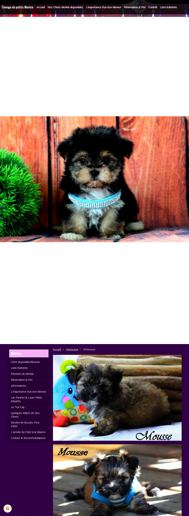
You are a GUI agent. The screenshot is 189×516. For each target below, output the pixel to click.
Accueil (41, 7)
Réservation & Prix (135, 7)
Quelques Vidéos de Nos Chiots (25, 414)
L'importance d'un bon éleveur (103, 7)
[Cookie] (8, 509)
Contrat (152, 7)
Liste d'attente (168, 7)
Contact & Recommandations (28, 438)
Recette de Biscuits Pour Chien (25, 424)
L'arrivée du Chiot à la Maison (28, 432)
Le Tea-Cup (17, 407)
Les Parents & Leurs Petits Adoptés (26, 399)
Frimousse (72, 349)
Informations (18, 385)
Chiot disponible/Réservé (25, 362)
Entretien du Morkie (22, 374)
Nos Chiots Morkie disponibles (65, 7)
